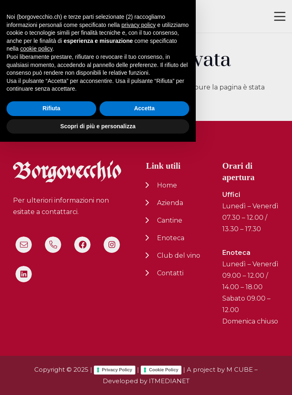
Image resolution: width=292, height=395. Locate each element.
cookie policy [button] (36, 302)
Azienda (170, 203)
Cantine (169, 220)
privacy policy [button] (139, 277)
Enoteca (170, 238)
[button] (280, 16)
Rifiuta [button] (51, 361)
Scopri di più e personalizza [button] (97, 379)
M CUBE (239, 369)
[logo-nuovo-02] (31, 16)
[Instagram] (112, 245)
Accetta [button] (144, 361)
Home (167, 185)
